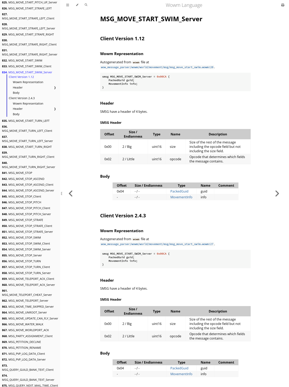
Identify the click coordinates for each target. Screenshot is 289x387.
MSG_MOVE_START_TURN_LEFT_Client (27, 129)
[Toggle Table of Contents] (67, 5)
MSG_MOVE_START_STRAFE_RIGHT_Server (29, 52)
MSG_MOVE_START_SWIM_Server (27, 72)
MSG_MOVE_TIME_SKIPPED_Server (28, 306)
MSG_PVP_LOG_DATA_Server (24, 359)
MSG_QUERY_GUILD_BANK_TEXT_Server (28, 378)
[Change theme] (76, 5)
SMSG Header (110, 122)
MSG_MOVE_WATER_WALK (22, 324)
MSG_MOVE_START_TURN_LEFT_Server (27, 139)
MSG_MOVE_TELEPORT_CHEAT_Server (27, 293)
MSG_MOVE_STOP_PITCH (21, 202)
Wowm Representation (28, 82)
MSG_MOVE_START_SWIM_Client (26, 66)
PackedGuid (179, 191)
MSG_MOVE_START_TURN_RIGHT (27, 147)
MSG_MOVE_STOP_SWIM (21, 237)
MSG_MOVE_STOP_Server (22, 255)
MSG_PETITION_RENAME (21, 348)
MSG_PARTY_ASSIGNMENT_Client (27, 336)
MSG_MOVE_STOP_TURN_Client (26, 267)
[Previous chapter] (71, 193)
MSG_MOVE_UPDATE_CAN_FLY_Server (30, 318)
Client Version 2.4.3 (22, 98)
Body (16, 93)
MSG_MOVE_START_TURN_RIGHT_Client (28, 155)
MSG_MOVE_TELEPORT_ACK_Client (28, 279)
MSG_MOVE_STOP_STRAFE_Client (27, 226)
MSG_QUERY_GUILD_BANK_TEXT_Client (28, 368)
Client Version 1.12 (21, 77)
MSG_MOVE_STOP (17, 173)
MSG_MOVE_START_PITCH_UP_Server (29, 2)
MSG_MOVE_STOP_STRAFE (22, 220)
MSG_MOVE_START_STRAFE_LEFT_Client (28, 16)
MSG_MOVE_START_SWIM (22, 60)
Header (18, 87)
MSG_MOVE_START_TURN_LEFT (26, 121)
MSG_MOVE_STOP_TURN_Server (26, 273)
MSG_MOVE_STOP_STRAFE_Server (27, 232)
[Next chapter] (277, 193)
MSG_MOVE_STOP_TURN (21, 261)
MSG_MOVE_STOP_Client (21, 196)
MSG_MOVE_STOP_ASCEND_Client (27, 184)
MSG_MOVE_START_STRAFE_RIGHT (28, 34)
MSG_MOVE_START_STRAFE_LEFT (27, 8)
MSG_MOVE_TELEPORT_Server (25, 300)
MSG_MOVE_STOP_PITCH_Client (26, 208)
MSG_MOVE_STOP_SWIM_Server (26, 249)
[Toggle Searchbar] (86, 5)
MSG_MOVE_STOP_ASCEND (23, 179)
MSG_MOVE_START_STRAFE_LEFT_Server (28, 26)
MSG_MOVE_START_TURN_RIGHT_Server (28, 165)
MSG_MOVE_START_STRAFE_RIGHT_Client (29, 42)
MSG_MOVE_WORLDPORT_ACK (25, 330)
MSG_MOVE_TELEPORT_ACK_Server (28, 285)
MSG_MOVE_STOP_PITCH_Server (26, 214)
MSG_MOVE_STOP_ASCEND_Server (28, 190)
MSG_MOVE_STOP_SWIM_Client (26, 243)
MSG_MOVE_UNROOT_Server (24, 312)
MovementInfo (181, 197)
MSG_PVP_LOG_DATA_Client (23, 354)
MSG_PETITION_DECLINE (21, 342)
